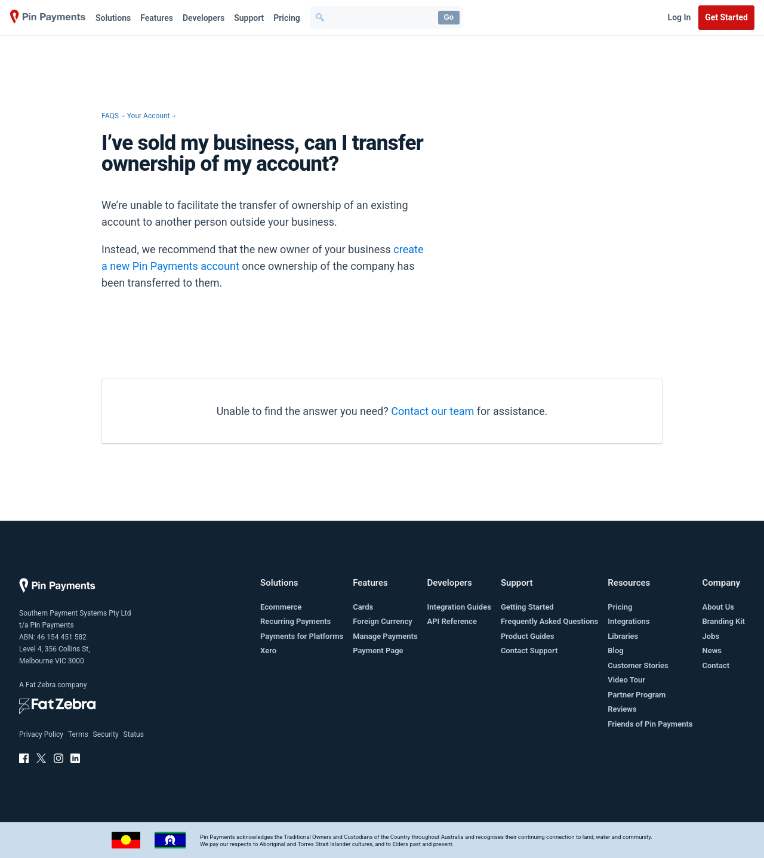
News (711, 650)
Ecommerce (280, 606)
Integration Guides (459, 606)
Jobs (710, 636)
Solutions (113, 18)
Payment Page (378, 650)
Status (134, 734)
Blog (615, 650)
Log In (679, 17)
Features (156, 18)
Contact (715, 665)
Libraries (623, 636)
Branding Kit (723, 621)
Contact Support (529, 650)
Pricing (286, 18)
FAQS (110, 116)
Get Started (726, 17)
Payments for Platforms (301, 636)
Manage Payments (385, 636)
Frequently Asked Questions (549, 621)
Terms (78, 734)
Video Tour (626, 679)
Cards (363, 606)
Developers (203, 18)
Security (106, 734)
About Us (718, 606)
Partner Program (637, 694)
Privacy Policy (41, 734)
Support (249, 18)
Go (448, 17)
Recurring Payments (295, 621)
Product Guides (527, 636)
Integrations (628, 621)
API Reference (452, 621)
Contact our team (432, 411)
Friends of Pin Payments (650, 723)
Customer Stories (638, 665)
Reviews (622, 709)
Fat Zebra (41, 685)
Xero (268, 650)
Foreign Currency (382, 621)
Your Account (148, 116)
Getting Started (527, 606)
